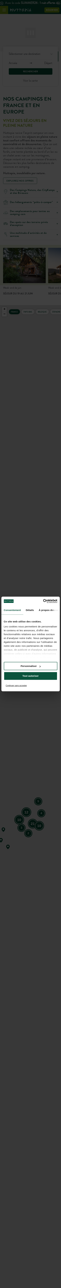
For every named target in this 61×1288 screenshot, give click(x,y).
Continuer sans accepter (16, 685)
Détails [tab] (30, 610)
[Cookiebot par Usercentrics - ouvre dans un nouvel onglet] (43, 601)
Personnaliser (31, 666)
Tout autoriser (30, 676)
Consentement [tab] (12, 610)
